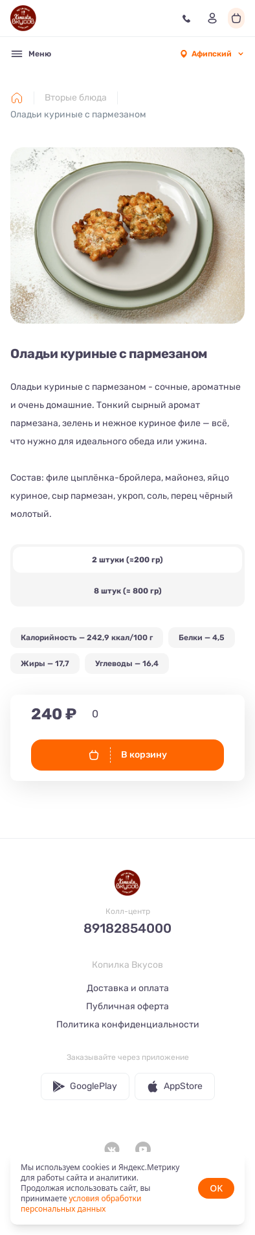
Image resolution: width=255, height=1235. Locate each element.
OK (216, 1188)
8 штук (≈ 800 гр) (128, 590)
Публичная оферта (127, 1006)
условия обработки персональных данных (81, 1203)
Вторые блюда (76, 97)
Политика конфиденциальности (127, 1024)
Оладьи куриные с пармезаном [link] (78, 114)
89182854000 (127, 928)
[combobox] (212, 54)
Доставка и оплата (128, 988)
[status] (127, 1188)
